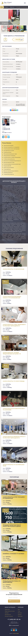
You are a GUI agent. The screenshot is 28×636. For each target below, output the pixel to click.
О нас (19, 611)
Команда (19, 614)
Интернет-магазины (9, 616)
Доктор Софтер (16, 633)
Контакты (20, 613)
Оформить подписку (14, 601)
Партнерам (20, 616)
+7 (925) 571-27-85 (6, 128)
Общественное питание (10, 611)
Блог (19, 609)
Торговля (7, 613)
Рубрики (6, 7)
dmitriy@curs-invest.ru (7, 132)
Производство (8, 614)
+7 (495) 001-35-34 (6, 129)
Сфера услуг (12, 7)
